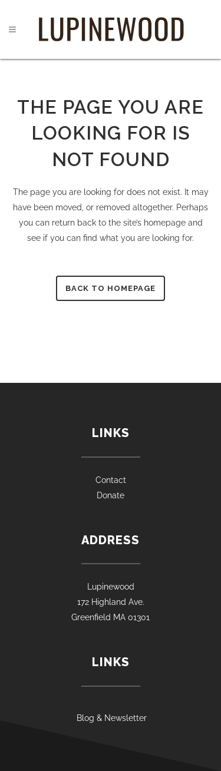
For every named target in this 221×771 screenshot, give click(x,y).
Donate (110, 495)
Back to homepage (110, 288)
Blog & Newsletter (110, 718)
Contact (110, 480)
